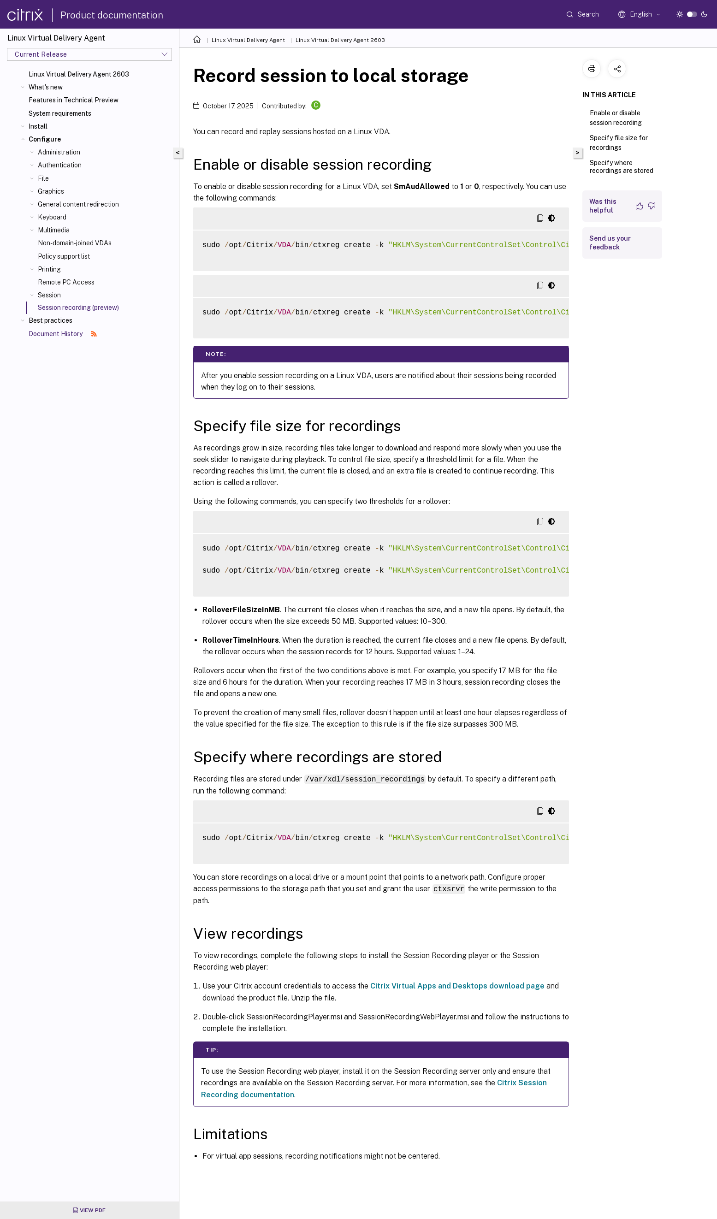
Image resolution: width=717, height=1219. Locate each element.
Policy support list (64, 256)
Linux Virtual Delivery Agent (248, 40)
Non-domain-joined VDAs (75, 243)
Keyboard (52, 217)
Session (49, 295)
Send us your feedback (610, 243)
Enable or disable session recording (621, 117)
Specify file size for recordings (619, 142)
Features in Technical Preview (74, 100)
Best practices (50, 320)
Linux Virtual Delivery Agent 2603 (79, 74)
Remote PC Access (66, 282)
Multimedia (54, 230)
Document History (63, 333)
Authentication (60, 165)
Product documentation (111, 15)
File (43, 178)
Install (38, 126)
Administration (59, 152)
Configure (45, 139)
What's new (46, 87)
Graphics (51, 191)
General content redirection (78, 204)
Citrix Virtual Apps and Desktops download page (457, 985)
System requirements (60, 113)
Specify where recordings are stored (621, 171)
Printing (49, 269)
